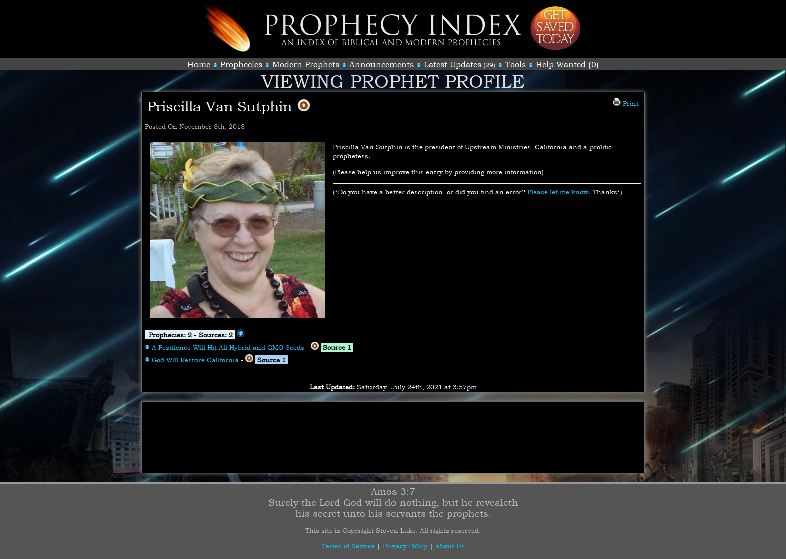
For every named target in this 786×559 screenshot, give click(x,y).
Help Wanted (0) (567, 64)
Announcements (381, 64)
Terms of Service (348, 545)
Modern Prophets (305, 64)
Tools (515, 64)
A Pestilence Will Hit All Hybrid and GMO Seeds (228, 347)
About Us (450, 545)
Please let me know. (559, 191)
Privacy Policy (405, 545)
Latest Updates (452, 64)
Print (626, 103)
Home (198, 64)
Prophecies (241, 64)
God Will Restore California (195, 359)
